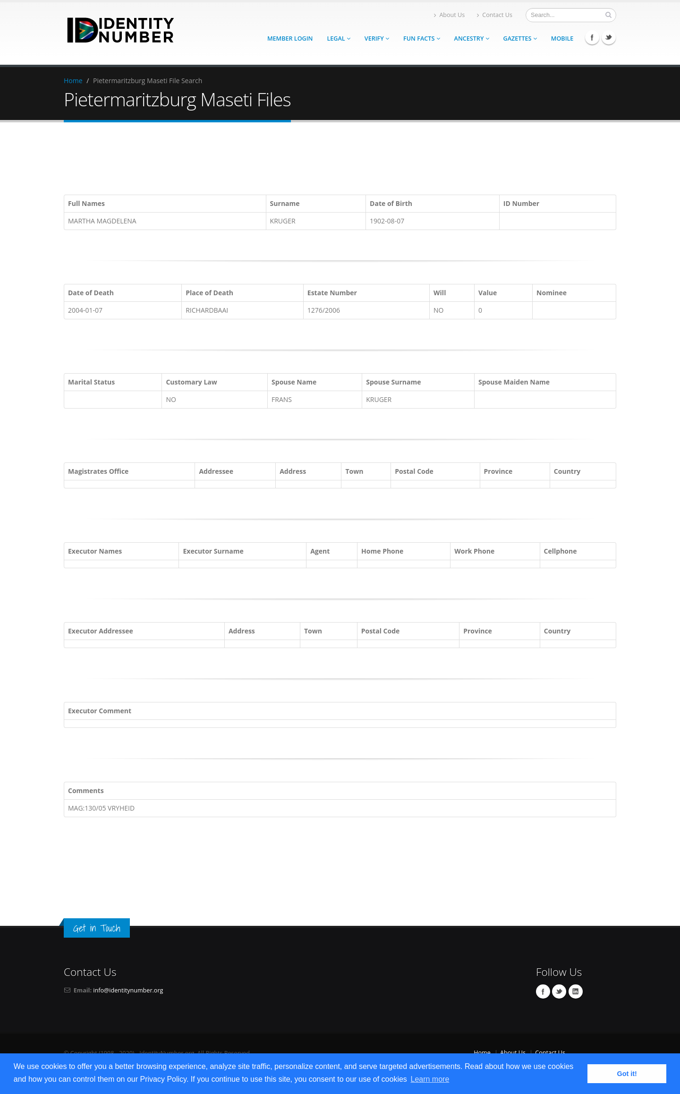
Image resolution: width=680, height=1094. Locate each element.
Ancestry (471, 38)
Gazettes (520, 38)
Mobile (562, 38)
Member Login (290, 38)
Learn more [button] (429, 1079)
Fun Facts (421, 38)
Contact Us (494, 15)
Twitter (609, 37)
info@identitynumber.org (128, 990)
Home (73, 80)
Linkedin (576, 991)
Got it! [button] (627, 1073)
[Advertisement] (340, 160)
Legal (338, 38)
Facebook (592, 37)
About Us (449, 15)
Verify (377, 38)
